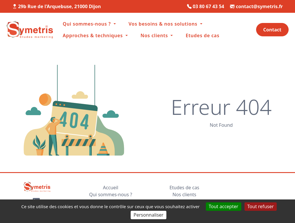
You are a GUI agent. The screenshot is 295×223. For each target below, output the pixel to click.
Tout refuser (260, 206)
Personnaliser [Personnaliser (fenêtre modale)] (148, 215)
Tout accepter (223, 206)
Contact (272, 29)
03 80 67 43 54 (208, 6)
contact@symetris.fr (259, 6)
